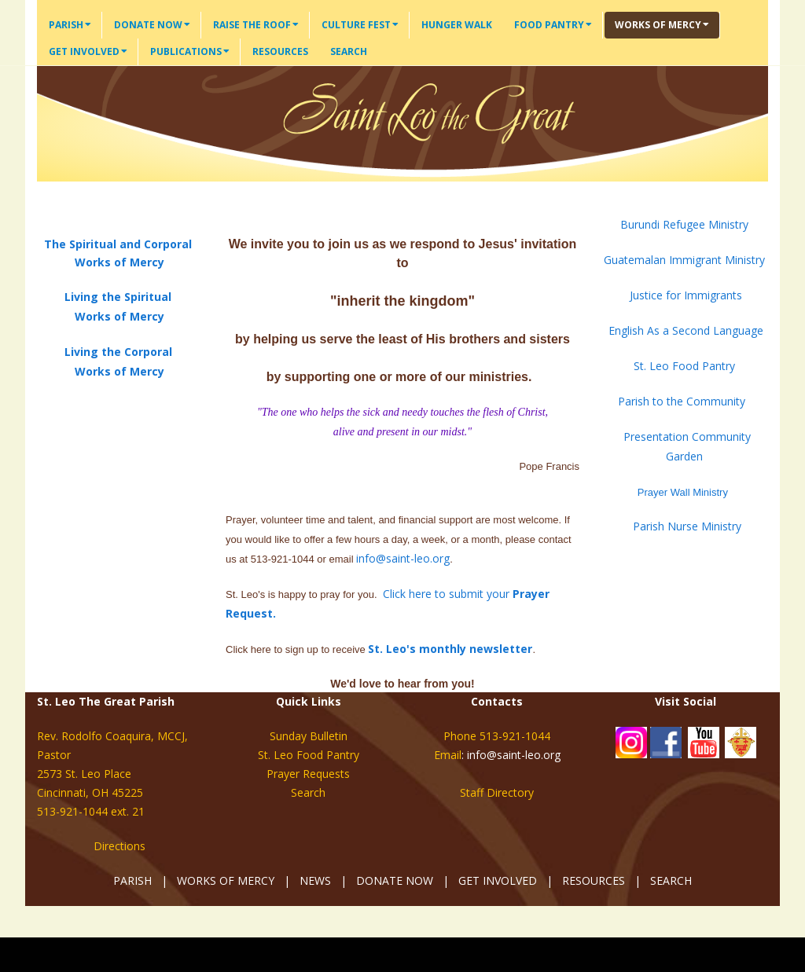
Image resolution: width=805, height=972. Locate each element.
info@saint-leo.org (403, 558)
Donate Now (152, 24)
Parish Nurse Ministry (685, 526)
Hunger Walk (456, 24)
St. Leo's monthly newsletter (450, 648)
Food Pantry (553, 24)
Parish (70, 24)
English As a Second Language (685, 330)
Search (348, 51)
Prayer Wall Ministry (681, 492)
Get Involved (88, 51)
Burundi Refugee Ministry (684, 224)
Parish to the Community (681, 401)
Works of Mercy (662, 24)
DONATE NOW (394, 880)
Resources (280, 51)
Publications (190, 51)
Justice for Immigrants (686, 295)
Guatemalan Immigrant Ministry (686, 259)
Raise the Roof (256, 24)
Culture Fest (360, 24)
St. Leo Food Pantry (684, 365)
